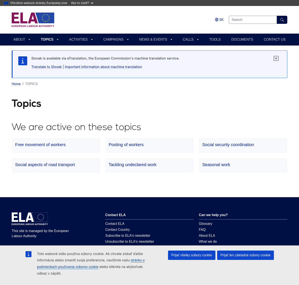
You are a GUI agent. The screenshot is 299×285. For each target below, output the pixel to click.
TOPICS (47, 39)
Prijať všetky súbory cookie (191, 255)
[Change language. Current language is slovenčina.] (219, 19)
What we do (208, 241)
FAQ (202, 229)
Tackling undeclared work (133, 164)
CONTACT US (275, 39)
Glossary (205, 223)
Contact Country (117, 229)
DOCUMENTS (242, 39)
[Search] (282, 20)
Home (16, 84)
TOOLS (215, 39)
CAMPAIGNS (113, 39)
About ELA (207, 235)
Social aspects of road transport (45, 164)
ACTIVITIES (78, 39)
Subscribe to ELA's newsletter (127, 235)
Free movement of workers (40, 144)
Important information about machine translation (103, 67)
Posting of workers (126, 144)
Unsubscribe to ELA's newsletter (129, 241)
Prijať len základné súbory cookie (246, 255)
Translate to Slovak (46, 67)
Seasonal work (216, 164)
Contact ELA (114, 223)
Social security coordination (228, 144)
